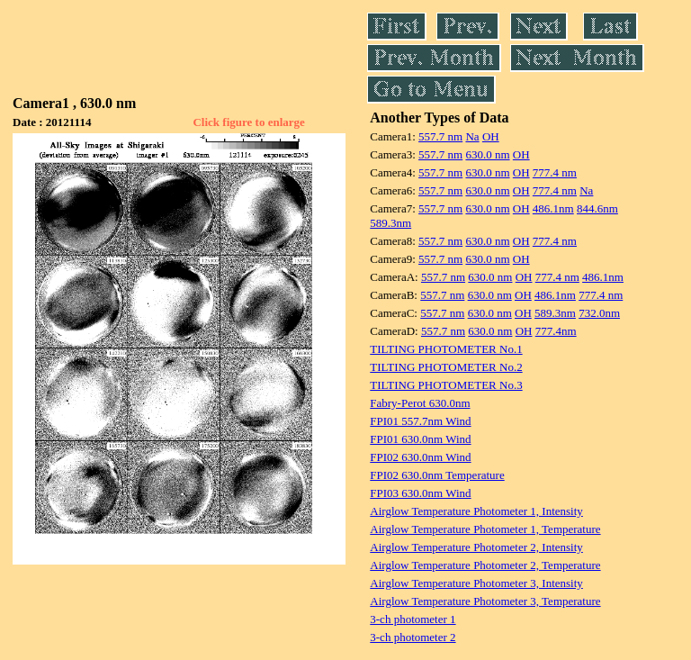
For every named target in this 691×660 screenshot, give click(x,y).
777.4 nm (555, 172)
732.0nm (599, 313)
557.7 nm (440, 136)
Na (472, 136)
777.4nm (556, 331)
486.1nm (553, 208)
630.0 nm (487, 154)
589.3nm (390, 223)
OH (490, 136)
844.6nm (597, 208)
